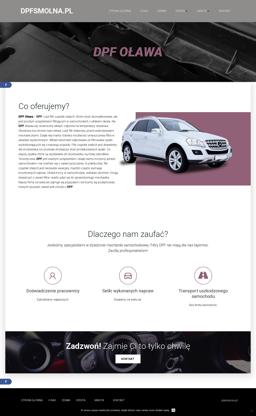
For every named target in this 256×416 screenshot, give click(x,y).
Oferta (181, 11)
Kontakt (225, 11)
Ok (173, 410)
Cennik (161, 11)
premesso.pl (230, 404)
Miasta (203, 11)
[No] (251, 411)
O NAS (144, 11)
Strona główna (120, 11)
